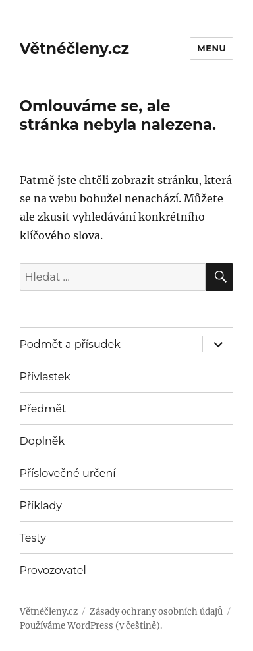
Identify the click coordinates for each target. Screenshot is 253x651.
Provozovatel (53, 570)
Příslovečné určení (68, 473)
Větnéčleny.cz (74, 49)
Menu (211, 48)
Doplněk (42, 441)
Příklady (41, 505)
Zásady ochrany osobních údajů (156, 611)
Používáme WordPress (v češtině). (91, 625)
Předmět (43, 409)
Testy (33, 538)
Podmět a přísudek (70, 344)
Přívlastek (45, 376)
